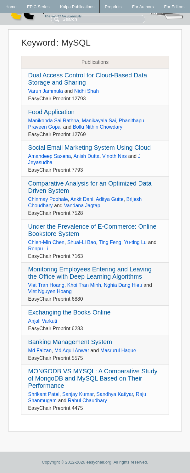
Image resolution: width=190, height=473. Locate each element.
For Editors (174, 6)
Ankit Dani (81, 199)
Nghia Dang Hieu (123, 285)
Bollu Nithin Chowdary (97, 127)
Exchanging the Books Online (69, 312)
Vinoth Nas (114, 156)
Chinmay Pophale (48, 199)
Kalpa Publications (77, 6)
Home (11, 6)
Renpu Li (38, 248)
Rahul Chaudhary (87, 400)
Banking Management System (70, 341)
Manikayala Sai (99, 120)
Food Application (51, 112)
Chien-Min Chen (46, 242)
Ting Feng (110, 242)
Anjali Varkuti (42, 321)
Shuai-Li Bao (81, 242)
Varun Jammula (45, 91)
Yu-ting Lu (135, 242)
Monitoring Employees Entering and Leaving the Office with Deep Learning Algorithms (89, 273)
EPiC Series (38, 6)
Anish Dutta (86, 156)
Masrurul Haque (118, 350)
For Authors (143, 6)
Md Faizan (40, 350)
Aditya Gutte (110, 199)
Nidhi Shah (86, 91)
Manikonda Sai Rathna (53, 120)
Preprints (113, 6)
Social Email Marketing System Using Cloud (89, 147)
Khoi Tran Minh (84, 285)
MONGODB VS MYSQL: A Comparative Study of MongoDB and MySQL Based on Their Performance (92, 378)
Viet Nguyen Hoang (49, 291)
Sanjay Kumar (78, 394)
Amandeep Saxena (49, 156)
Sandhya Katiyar (114, 394)
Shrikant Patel (43, 394)
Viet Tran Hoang (46, 285)
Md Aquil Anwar (71, 350)
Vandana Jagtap (82, 205)
